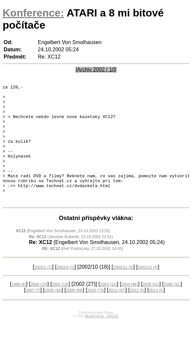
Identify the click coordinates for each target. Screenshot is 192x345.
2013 (156, 314)
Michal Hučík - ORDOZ (101, 340)
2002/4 (66, 291)
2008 (53, 314)
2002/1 (43, 291)
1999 (19, 308)
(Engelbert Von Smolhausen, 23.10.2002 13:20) (63, 254)
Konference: (33, 13)
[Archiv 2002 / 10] (96, 69)
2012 (137, 314)
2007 (33, 314)
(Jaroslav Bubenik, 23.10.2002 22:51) (71, 260)
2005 (150, 308)
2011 (116, 314)
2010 (95, 314)
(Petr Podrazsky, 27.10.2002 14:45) (82, 272)
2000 (39, 308)
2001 (60, 308)
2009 (74, 314)
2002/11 (123, 291)
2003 (108, 308)
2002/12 (148, 291)
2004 (129, 308)
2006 (172, 308)
